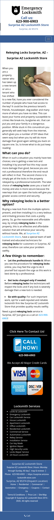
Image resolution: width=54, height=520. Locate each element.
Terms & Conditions (16, 495)
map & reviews (38, 471)
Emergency (24, 488)
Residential (24, 484)
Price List (32, 495)
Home (13, 484)
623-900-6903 (27, 21)
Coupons (35, 488)
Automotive (10, 488)
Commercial (37, 484)
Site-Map (43, 495)
